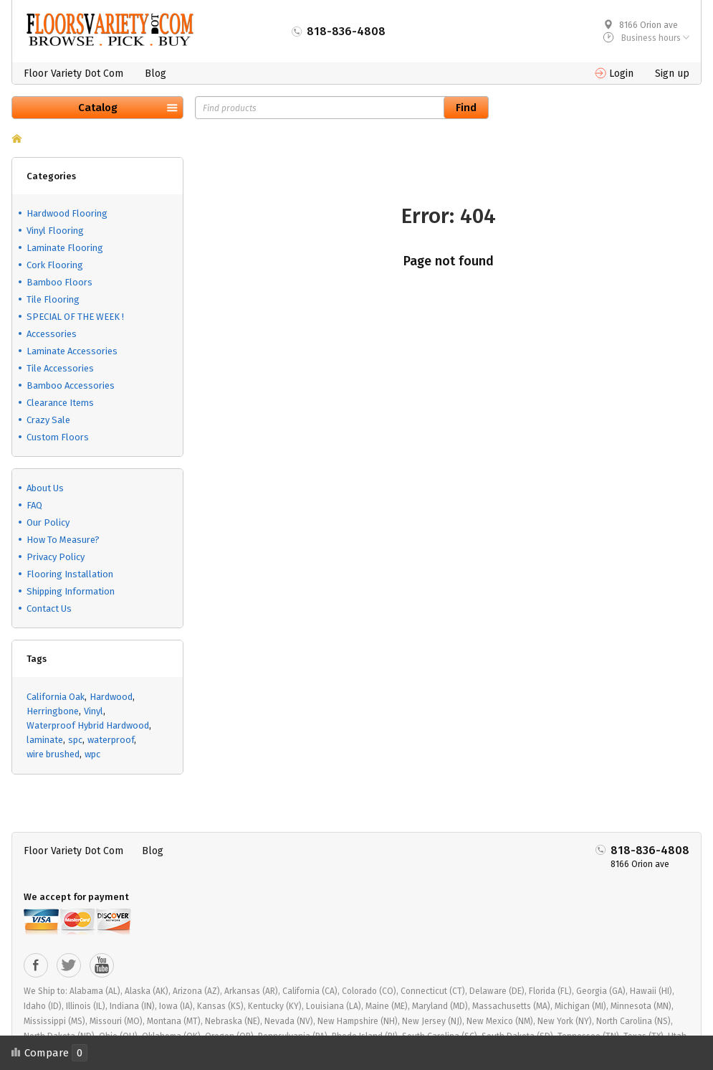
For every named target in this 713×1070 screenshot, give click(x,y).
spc (75, 739)
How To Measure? (63, 539)
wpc (92, 754)
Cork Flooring (55, 265)
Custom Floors (58, 437)
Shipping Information (71, 591)
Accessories (52, 333)
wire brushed (53, 754)
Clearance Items (60, 402)
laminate (45, 739)
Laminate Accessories (72, 351)
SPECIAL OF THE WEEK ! (75, 316)
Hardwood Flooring (67, 213)
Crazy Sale (48, 420)
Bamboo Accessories (71, 385)
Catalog (98, 107)
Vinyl (93, 711)
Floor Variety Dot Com (73, 73)
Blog (155, 73)
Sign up (672, 73)
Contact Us (49, 608)
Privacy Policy (56, 556)
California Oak (56, 696)
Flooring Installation (70, 574)
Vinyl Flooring (55, 230)
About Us (45, 488)
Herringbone (53, 711)
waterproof (110, 739)
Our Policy (48, 522)
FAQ (34, 505)
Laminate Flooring (65, 247)
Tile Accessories (60, 368)
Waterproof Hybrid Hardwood (88, 725)
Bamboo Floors (59, 282)
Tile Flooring (53, 299)
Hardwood (111, 696)
